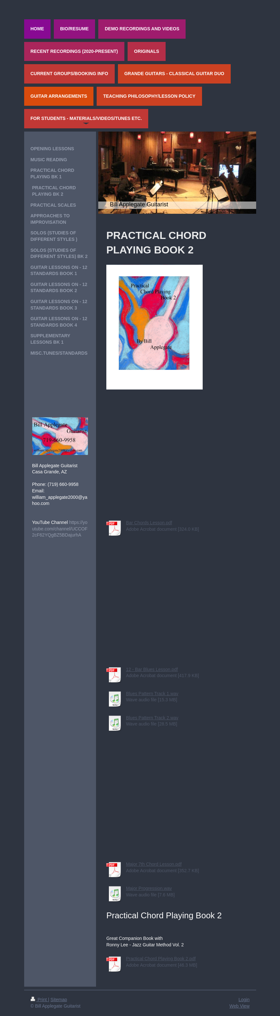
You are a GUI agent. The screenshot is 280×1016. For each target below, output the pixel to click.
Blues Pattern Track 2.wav (152, 717)
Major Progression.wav (149, 888)
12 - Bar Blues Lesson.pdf (152, 669)
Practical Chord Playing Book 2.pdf (161, 958)
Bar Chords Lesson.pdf (149, 522)
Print (39, 999)
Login (243, 999)
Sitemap (59, 999)
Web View (239, 1006)
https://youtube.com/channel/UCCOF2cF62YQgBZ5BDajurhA (60, 529)
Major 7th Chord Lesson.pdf (154, 864)
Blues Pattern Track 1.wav (152, 693)
